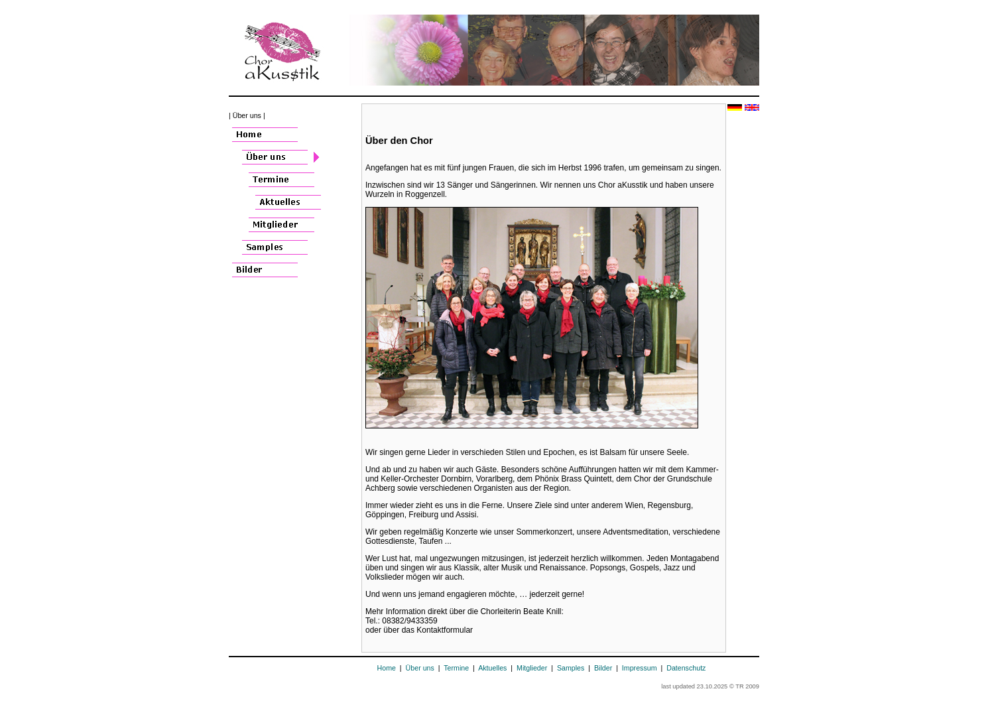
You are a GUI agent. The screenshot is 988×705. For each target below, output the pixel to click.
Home (386, 668)
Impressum (639, 668)
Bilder (603, 668)
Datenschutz (686, 668)
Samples (570, 668)
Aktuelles (492, 668)
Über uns (420, 668)
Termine (456, 668)
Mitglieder (532, 668)
